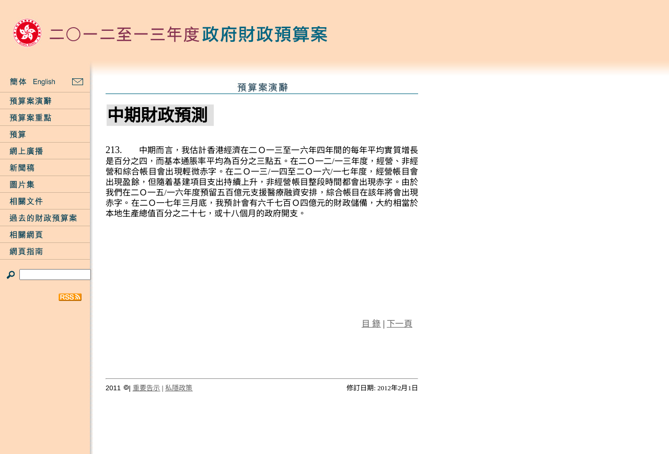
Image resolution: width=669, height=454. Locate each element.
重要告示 (146, 388)
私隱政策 (179, 388)
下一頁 (399, 323)
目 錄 (371, 323)
